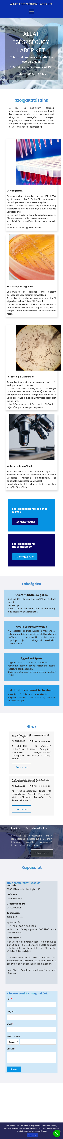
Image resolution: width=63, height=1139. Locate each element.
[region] (31, 53)
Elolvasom (22, 767)
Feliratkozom (41, 853)
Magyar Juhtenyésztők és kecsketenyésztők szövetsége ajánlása (30, 736)
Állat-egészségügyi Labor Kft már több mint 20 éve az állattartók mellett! (31, 781)
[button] (25, 521)
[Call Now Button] (56, 1133)
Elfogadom (32, 1135)
